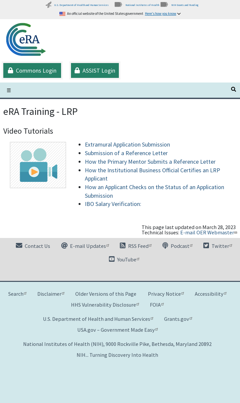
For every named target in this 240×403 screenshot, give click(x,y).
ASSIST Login (95, 70)
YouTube (124, 259)
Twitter (217, 246)
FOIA (157, 304)
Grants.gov (178, 319)
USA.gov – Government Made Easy (117, 329)
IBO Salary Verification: (113, 204)
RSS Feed (136, 246)
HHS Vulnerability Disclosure (105, 304)
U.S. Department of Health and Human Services (77, 5)
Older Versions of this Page (105, 293)
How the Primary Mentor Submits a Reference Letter (150, 161)
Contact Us (33, 246)
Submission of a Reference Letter (126, 153)
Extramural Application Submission (127, 144)
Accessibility (210, 293)
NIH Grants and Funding (179, 5)
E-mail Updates (85, 246)
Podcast (177, 246)
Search (17, 293)
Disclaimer (50, 293)
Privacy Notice (166, 293)
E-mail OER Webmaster (209, 232)
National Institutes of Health (136, 5)
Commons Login (32, 70)
